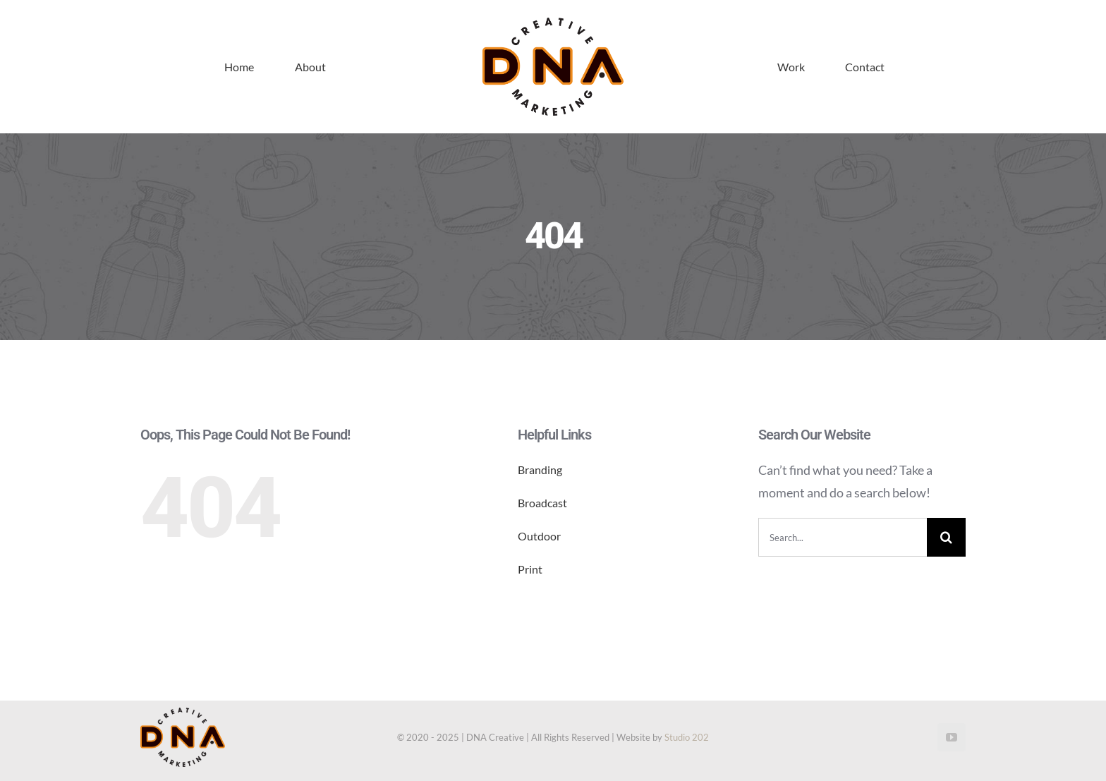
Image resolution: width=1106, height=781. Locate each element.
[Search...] (842, 537)
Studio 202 (686, 737)
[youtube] (951, 737)
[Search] (946, 537)
